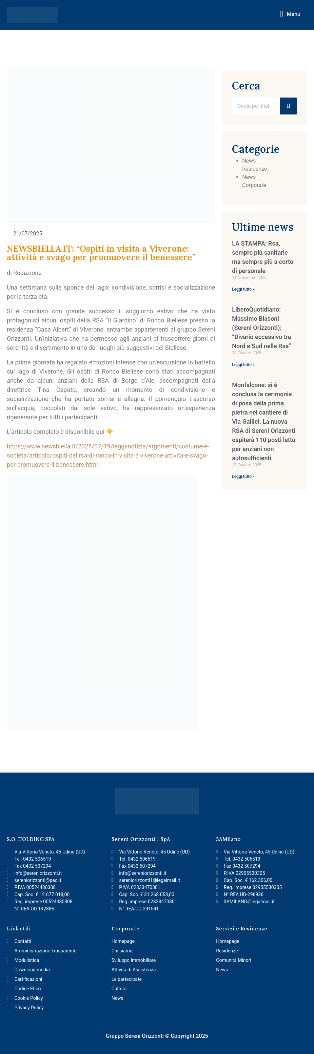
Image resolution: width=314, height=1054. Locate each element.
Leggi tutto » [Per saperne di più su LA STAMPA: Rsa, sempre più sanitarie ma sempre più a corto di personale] (243, 289)
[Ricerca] (288, 106)
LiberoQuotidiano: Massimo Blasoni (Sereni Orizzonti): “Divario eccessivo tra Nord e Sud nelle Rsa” (261, 328)
